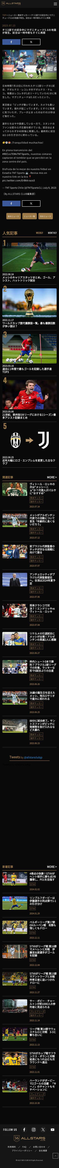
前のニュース (13, 216)
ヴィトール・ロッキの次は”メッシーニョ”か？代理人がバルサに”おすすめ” (43, 488)
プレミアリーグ (37, 1011)
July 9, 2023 (49, 187)
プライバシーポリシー (22, 1150)
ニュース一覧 (29, 216)
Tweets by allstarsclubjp (16, 764)
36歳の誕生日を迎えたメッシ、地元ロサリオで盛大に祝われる (42, 695)
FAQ (24, 1146)
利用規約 (12, 1146)
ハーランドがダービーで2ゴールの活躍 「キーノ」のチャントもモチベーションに (43, 1085)
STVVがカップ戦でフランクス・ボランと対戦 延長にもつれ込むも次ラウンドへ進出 (43, 1057)
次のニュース (45, 216)
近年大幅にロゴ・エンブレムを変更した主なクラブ (28, 461)
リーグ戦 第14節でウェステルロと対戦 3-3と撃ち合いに (43, 1032)
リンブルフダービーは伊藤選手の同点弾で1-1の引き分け (43, 901)
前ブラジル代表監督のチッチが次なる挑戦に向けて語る (42, 549)
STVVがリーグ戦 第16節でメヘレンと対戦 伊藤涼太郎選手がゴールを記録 (43, 950)
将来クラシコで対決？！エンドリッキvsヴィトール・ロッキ (42, 608)
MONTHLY (52, 232)
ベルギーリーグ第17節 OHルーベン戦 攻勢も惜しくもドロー (43, 925)
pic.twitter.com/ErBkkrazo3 (18, 180)
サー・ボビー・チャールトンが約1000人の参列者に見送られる (42, 1004)
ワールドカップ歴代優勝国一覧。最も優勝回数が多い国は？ (28, 324)
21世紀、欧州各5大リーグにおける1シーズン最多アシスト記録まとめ (29, 416)
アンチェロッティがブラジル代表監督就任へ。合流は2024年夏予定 (42, 578)
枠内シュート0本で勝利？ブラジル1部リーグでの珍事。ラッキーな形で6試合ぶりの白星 (43, 666)
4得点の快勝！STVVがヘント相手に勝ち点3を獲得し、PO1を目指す (43, 876)
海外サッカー (36, 501)
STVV (32, 884)
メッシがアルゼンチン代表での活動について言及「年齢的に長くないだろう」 (42, 519)
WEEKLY (39, 232)
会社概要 (43, 1150)
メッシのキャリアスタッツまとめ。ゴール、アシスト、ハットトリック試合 (28, 278)
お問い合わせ (39, 1146)
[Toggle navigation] (55, 4)
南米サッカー (36, 497)
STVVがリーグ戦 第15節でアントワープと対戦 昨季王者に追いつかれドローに (43, 978)
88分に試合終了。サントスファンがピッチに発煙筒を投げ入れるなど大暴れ (42, 725)
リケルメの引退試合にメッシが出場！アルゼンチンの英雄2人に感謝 (43, 636)
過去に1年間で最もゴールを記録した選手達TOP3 (27, 370)
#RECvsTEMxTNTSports (15, 153)
